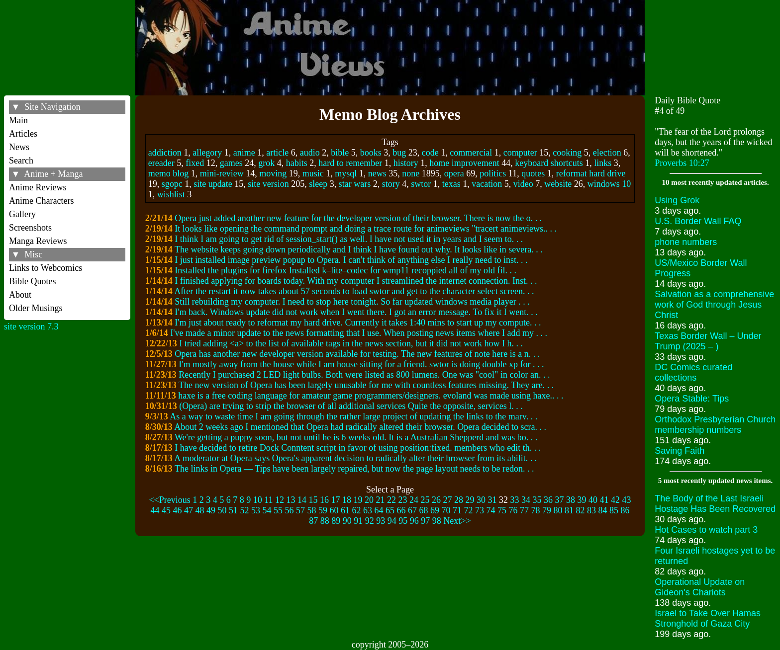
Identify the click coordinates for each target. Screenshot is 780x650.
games (231, 163)
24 (413, 500)
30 (481, 500)
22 (391, 500)
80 (558, 510)
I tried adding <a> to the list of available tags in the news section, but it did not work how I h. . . (351, 343)
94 (392, 521)
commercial (471, 153)
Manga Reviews (38, 241)
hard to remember (350, 163)
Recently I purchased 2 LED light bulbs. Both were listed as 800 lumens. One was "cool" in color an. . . (364, 375)
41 (604, 500)
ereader (161, 163)
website (558, 184)
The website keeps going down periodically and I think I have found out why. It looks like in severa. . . (359, 249)
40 (592, 500)
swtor (421, 184)
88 (324, 521)
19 (358, 500)
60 (334, 510)
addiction (165, 153)
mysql (346, 173)
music (313, 173)
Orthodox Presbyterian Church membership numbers (715, 424)
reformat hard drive (591, 173)
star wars (355, 184)
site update (213, 184)
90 (347, 521)
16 (324, 500)
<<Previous (169, 500)
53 (255, 510)
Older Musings (36, 308)
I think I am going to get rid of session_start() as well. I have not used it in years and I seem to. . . (349, 239)
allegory (207, 153)
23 (402, 500)
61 (345, 510)
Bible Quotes (32, 281)
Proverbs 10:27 (682, 163)
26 (436, 500)
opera (454, 173)
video (523, 184)
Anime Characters (41, 201)
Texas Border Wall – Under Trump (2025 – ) (708, 341)
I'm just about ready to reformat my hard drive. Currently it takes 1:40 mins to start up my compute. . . (358, 322)
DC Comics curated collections (693, 372)
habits (296, 163)
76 (513, 510)
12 (279, 500)
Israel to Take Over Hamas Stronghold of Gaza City (708, 618)
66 (401, 510)
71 (457, 510)
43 (626, 500)
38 (570, 500)
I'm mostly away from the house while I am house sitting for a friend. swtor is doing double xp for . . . (361, 364)
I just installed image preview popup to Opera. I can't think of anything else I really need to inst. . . (351, 260)
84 (602, 510)
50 (222, 510)
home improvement (464, 163)
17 (335, 500)
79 (546, 510)
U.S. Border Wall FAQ (698, 221)
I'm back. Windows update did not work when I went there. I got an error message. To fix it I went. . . (356, 312)
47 (188, 510)
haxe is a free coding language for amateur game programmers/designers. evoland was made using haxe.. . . (370, 396)
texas (451, 184)
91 (358, 521)
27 (447, 500)
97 (425, 521)
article (277, 153)
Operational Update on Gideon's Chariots (700, 587)
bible (340, 153)
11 (268, 500)
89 (335, 521)
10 (257, 500)
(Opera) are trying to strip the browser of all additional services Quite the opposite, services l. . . (350, 406)
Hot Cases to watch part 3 (706, 530)
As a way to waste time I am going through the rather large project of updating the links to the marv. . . (353, 416)
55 (278, 510)
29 (470, 500)
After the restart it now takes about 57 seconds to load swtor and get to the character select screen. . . (354, 291)
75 (501, 510)
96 (414, 521)
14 (301, 500)
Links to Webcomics (45, 268)
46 (177, 510)
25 (425, 500)
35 (537, 500)
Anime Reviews (37, 187)
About (20, 295)
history (405, 163)
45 (166, 510)
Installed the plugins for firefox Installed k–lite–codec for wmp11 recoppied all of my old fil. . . (345, 270)
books (371, 153)
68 (423, 510)
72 (468, 510)
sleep (318, 184)
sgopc (172, 184)
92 (369, 521)
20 (369, 500)
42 (615, 500)
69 (434, 510)
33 (514, 500)
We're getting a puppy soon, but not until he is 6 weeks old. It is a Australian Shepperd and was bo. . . (356, 437)
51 (233, 510)
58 (311, 510)
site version (268, 184)
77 (524, 510)
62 (356, 510)
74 (491, 510)
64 (379, 510)
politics (493, 173)
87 (313, 521)
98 (436, 521)
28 (458, 500)
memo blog (168, 173)
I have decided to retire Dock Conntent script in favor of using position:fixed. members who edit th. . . (358, 448)
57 (300, 510)
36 (548, 500)
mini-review (222, 173)
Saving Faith (679, 451)
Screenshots (30, 228)
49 (210, 510)
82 (580, 510)
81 (569, 510)
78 (535, 510)
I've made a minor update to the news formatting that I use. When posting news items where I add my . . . (358, 333)
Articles (23, 134)
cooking (567, 153)
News (19, 147)
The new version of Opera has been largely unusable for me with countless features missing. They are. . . (366, 385)
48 (199, 510)
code (430, 153)
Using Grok (677, 200)
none (410, 173)
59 (322, 510)
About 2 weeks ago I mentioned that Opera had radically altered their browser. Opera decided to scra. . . (360, 427)
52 (244, 510)
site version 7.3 (31, 326)
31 (492, 500)
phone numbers (686, 242)
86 (625, 510)
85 (613, 510)
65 (390, 510)
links (602, 163)
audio (310, 153)
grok (266, 163)
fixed (195, 163)
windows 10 (609, 184)
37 (559, 500)
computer (520, 153)
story (391, 184)
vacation (487, 184)
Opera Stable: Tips (692, 399)
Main (18, 120)
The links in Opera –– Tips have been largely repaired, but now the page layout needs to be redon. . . (354, 469)
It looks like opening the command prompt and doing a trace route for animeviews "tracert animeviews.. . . (366, 229)
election (607, 153)
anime (244, 153)
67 (412, 510)
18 (346, 500)
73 (479, 510)
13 (291, 500)
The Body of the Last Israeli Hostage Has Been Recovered (715, 503)
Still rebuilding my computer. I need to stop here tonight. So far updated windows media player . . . (352, 302)
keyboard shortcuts (549, 163)
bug (399, 153)
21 (380, 500)
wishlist (171, 194)
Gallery (22, 214)
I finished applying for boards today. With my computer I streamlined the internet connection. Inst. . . (356, 281)
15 (313, 500)
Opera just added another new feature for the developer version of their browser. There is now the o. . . (358, 218)
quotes (533, 173)
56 (289, 510)
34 (525, 500)
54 (267, 510)
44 (155, 510)
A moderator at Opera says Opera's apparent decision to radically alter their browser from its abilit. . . (355, 458)
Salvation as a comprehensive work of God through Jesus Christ (714, 304)
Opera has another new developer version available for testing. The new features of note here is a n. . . (357, 354)
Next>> (457, 521)
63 (367, 510)
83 (591, 510)
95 (402, 521)
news (377, 173)
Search (21, 160)
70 (446, 510)
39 (582, 500)
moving (273, 173)
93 (380, 521)
